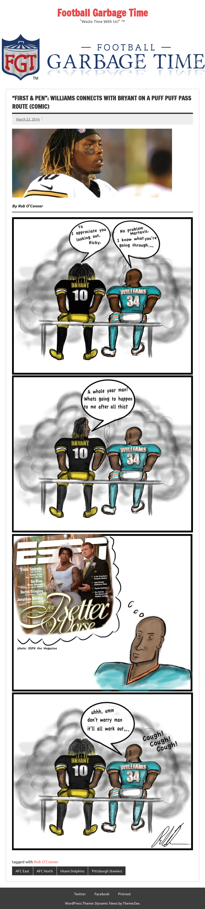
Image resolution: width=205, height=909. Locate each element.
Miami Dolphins (72, 871)
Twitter (80, 893)
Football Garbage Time (102, 13)
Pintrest (124, 893)
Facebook (102, 893)
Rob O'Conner (46, 861)
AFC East (22, 871)
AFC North (45, 871)
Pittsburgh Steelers (107, 871)
